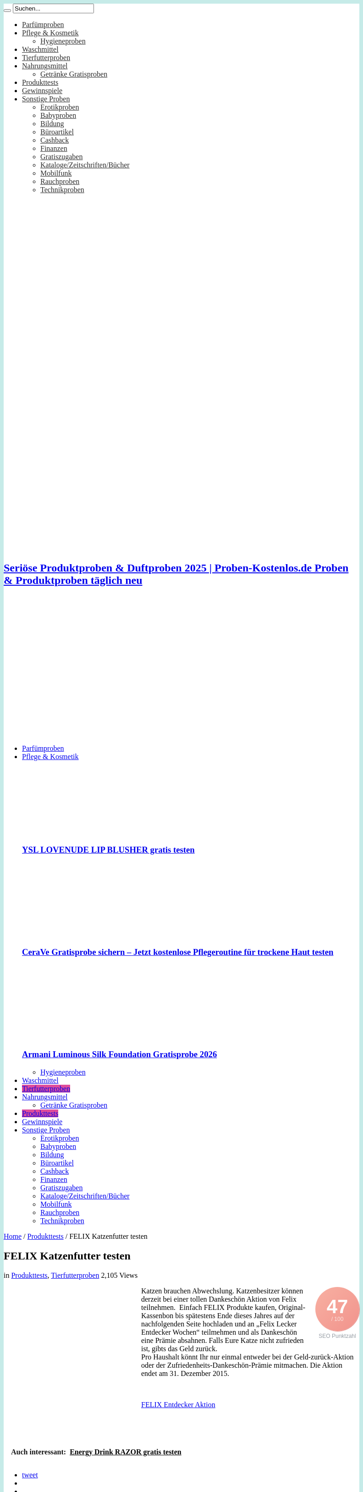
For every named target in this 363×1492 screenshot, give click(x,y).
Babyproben (58, 115)
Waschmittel (40, 49)
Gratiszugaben (61, 157)
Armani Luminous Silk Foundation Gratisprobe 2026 (119, 1054)
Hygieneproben (63, 41)
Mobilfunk (56, 173)
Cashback (54, 140)
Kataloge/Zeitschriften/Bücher (85, 165)
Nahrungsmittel (45, 66)
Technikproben (62, 190)
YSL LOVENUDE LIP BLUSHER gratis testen (108, 849)
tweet (30, 1475)
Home (13, 1236)
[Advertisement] (181, 673)
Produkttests (40, 82)
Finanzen (53, 148)
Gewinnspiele (42, 90)
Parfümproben (43, 24)
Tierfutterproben (46, 57)
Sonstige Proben (46, 99)
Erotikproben (59, 107)
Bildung (52, 124)
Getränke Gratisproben (73, 74)
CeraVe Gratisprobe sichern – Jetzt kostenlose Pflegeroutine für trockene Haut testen (177, 952)
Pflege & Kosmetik (50, 33)
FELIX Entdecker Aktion (178, 1405)
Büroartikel (57, 132)
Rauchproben (59, 181)
